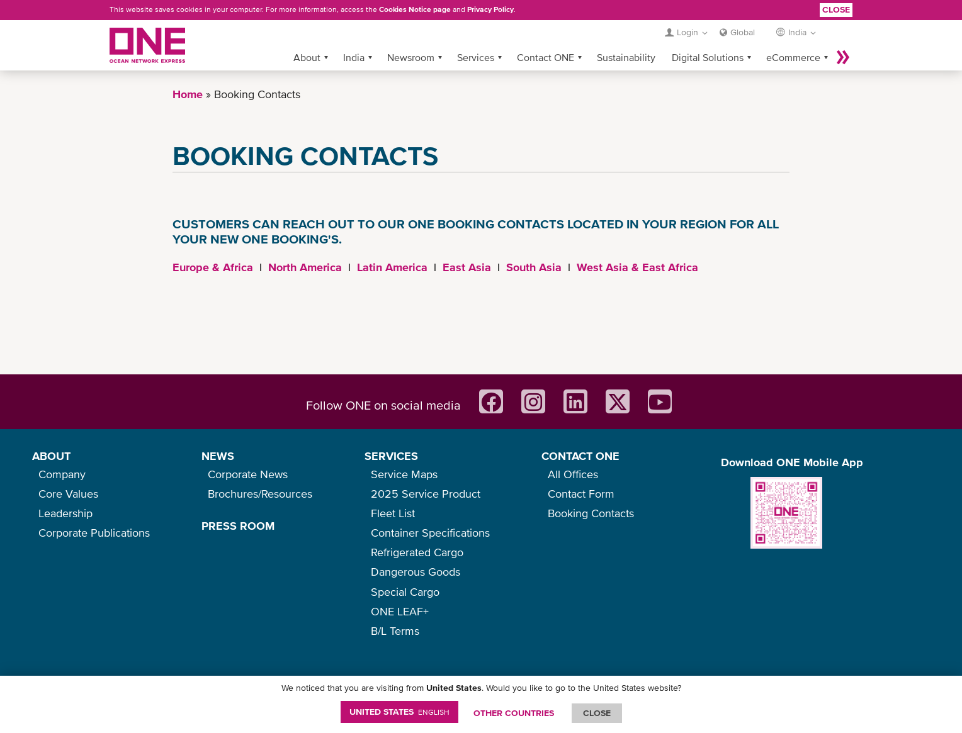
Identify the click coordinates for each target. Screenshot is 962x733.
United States (399, 712)
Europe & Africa (213, 267)
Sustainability (626, 57)
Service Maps (404, 474)
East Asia (467, 267)
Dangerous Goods (415, 571)
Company (62, 474)
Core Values (68, 493)
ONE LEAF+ (400, 611)
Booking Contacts (591, 513)
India (354, 57)
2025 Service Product (425, 493)
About (306, 57)
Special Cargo (405, 591)
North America (305, 267)
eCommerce (793, 57)
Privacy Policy (490, 9)
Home (188, 94)
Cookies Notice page (415, 9)
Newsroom (410, 57)
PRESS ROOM (237, 525)
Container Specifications (430, 532)
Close (836, 9)
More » (843, 57)
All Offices (573, 474)
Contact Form (581, 493)
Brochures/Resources (260, 493)
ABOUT (51, 455)
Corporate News (248, 474)
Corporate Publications (94, 532)
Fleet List (393, 513)
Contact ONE (545, 57)
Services (475, 57)
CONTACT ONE (580, 455)
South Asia (534, 267)
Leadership (65, 513)
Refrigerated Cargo (417, 552)
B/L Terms (395, 630)
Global (742, 32)
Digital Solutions (708, 57)
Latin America (392, 267)
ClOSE (597, 713)
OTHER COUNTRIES (513, 713)
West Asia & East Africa (637, 267)
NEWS (217, 455)
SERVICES (391, 455)
